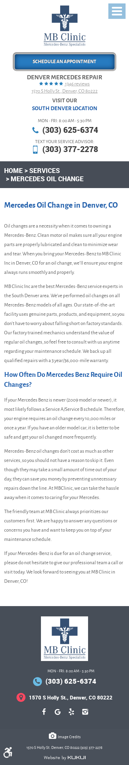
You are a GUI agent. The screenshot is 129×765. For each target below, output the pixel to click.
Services (44, 170)
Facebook (44, 715)
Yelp (71, 715)
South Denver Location (64, 108)
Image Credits (69, 737)
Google (58, 715)
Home (13, 170)
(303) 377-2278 (70, 149)
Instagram (85, 715)
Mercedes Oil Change (47, 178)
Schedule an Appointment (64, 61)
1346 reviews (77, 83)
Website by (65, 758)
